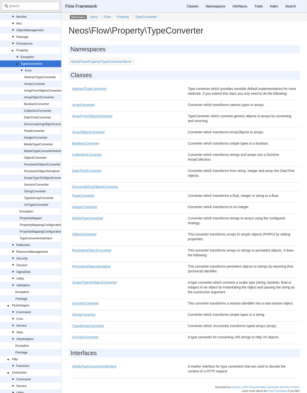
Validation (23, 285)
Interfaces (239, 6)
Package (22, 37)
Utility (20, 278)
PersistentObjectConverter (42, 164)
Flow (107, 17)
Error (28, 70)
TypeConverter (31, 63)
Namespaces (215, 6)
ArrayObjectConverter (39, 97)
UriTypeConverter (36, 204)
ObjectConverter (35, 157)
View (19, 332)
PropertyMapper (31, 218)
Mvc (19, 23)
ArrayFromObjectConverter (42, 90)
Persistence (24, 43)
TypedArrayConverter (39, 198)
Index (274, 6)
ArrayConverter (34, 84)
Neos (94, 17)
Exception (27, 57)
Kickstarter (19, 372)
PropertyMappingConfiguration (41, 225)
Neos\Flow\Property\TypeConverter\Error (101, 62)
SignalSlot (23, 272)
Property (22, 50)
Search (290, 6)
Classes (193, 6)
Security (22, 258)
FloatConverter (34, 131)
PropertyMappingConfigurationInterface (47, 231)
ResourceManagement (32, 251)
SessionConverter (36, 184)
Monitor (21, 16)
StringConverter (35, 191)
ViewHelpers (25, 339)
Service (21, 325)
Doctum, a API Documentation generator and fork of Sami (265, 387)
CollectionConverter (37, 110)
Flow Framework (81, 6)
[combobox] (30, 6)
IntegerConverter (35, 137)
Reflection (23, 245)
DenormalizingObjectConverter (45, 124)
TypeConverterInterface (36, 238)
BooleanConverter (36, 104)
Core (19, 319)
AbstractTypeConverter (40, 77)
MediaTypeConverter (38, 144)
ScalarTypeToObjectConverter (44, 178)
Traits (258, 6)
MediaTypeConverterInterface (44, 151)
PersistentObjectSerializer (42, 171)
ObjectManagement (29, 30)
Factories (22, 366)
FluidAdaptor (21, 305)
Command (23, 312)
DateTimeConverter (37, 117)
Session (21, 265)
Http (15, 359)
